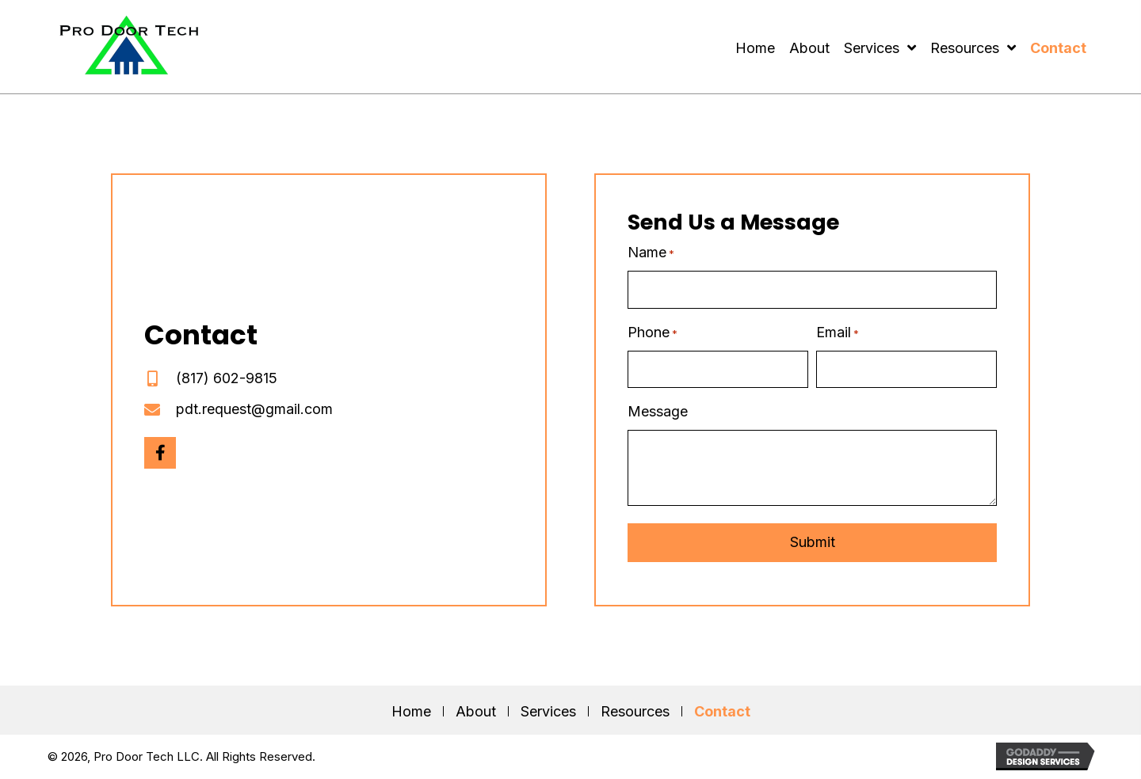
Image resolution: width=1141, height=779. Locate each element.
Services (548, 711)
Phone (652, 333)
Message (658, 411)
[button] (160, 453)
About (476, 711)
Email (837, 333)
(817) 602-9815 (226, 378)
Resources (635, 711)
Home (411, 711)
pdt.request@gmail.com (254, 409)
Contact (722, 711)
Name (651, 253)
